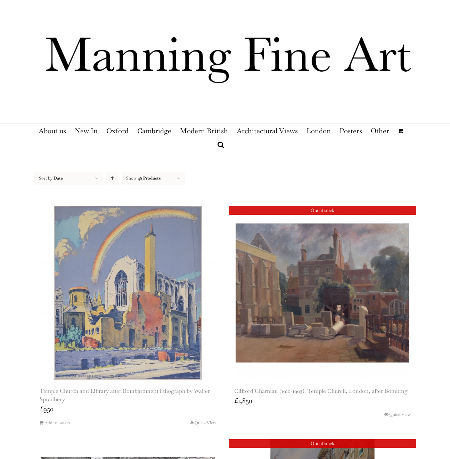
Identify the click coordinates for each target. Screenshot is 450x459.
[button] (221, 145)
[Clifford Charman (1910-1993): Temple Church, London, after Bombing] (322, 293)
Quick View (205, 423)
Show (143, 178)
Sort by (51, 178)
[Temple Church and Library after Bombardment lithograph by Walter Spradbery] (127, 293)
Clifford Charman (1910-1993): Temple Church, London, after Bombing (321, 391)
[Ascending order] (112, 178)
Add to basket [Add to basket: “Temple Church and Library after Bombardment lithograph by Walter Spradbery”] (57, 423)
